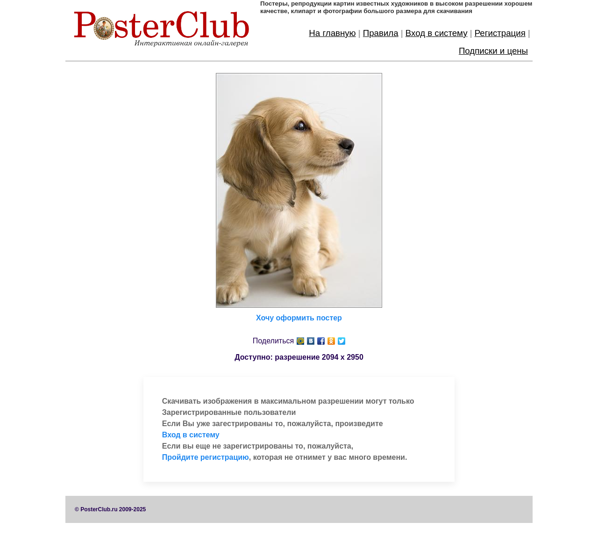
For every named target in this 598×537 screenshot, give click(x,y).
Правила (381, 33)
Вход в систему (437, 33)
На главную (332, 33)
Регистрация (500, 33)
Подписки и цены (493, 51)
